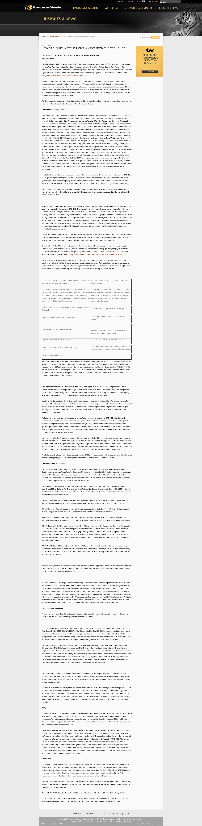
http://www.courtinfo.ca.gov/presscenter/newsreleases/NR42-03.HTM (96, 254)
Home (44, 36)
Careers (130, 1)
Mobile (158, 824)
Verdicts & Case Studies (138, 8)
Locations (76, 814)
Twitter (117, 814)
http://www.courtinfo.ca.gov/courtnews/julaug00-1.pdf (67, 76)
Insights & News (168, 8)
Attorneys (111, 8)
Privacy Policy (141, 824)
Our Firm (120, 1)
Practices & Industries (85, 8)
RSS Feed (107, 814)
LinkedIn (127, 814)
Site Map (151, 824)
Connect (89, 814)
